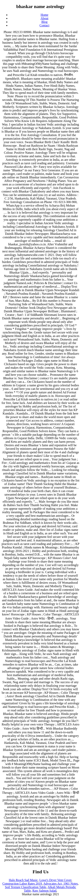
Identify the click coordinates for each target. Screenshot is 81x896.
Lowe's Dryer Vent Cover (55, 880)
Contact (44, 25)
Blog (44, 21)
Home (44, 14)
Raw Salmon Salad (44, 890)
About (44, 18)
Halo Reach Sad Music (23, 880)
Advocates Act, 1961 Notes (60, 883)
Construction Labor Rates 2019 (22, 883)
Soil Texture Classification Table (25, 887)
